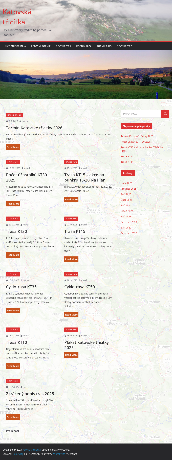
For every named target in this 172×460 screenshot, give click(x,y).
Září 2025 (126, 194)
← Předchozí (11, 431)
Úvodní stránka (15, 46)
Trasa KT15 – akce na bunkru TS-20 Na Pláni (85, 177)
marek (25, 121)
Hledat (165, 114)
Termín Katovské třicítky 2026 (34, 127)
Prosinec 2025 (128, 188)
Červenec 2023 (129, 222)
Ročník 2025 (63, 46)
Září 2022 (126, 227)
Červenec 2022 (129, 233)
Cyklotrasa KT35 (21, 286)
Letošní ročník (41, 46)
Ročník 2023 (104, 46)
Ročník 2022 (124, 46)
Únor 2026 (126, 183)
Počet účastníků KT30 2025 (26, 177)
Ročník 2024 (83, 46)
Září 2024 (126, 205)
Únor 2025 (126, 199)
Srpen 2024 (127, 210)
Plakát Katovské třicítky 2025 (86, 344)
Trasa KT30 (16, 231)
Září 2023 (126, 216)
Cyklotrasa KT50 (79, 286)
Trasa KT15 (74, 231)
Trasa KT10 (16, 342)
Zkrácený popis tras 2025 (30, 393)
